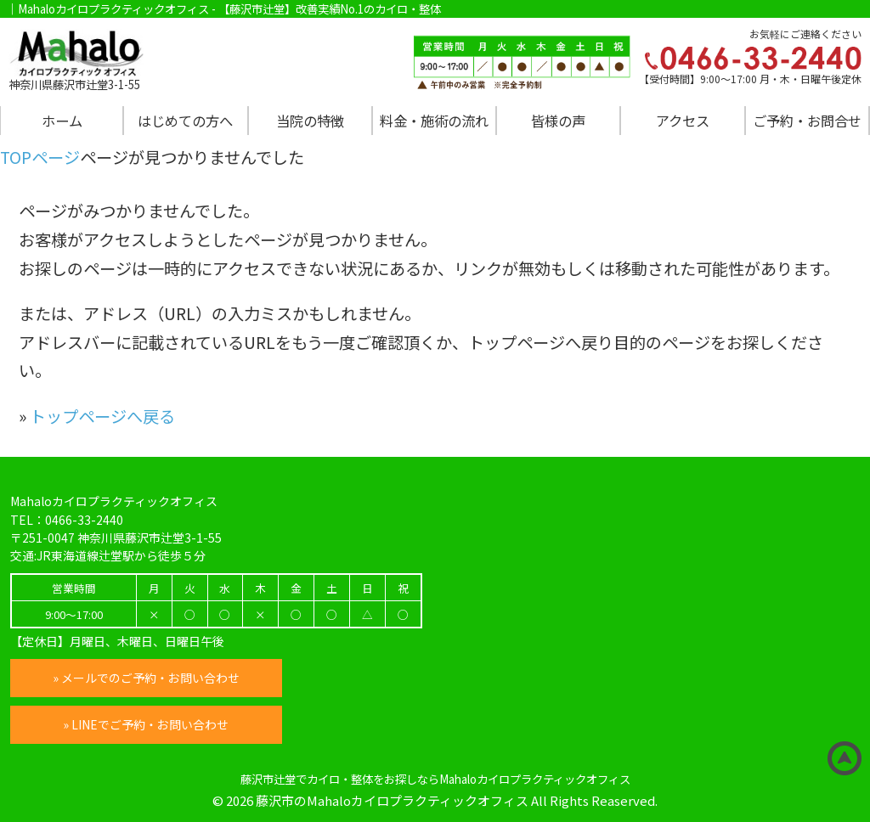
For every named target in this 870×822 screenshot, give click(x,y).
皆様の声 (558, 120)
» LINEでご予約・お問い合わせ (146, 724)
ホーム (62, 120)
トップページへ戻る (102, 416)
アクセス (682, 120)
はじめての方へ (185, 120)
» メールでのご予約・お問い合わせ (146, 677)
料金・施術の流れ (434, 120)
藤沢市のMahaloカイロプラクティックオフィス (392, 800)
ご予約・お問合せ (807, 120)
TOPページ (40, 157)
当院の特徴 (310, 120)
